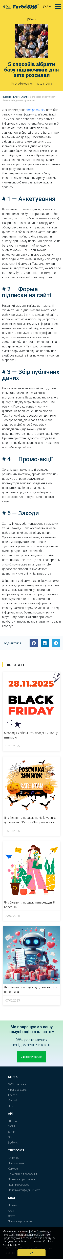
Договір (13, 1100)
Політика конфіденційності (24, 1190)
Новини (12, 1205)
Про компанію (16, 1163)
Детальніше (11, 1244)
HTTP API (13, 1121)
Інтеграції (13, 1095)
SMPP (11, 1126)
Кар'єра (13, 1168)
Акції (11, 1210)
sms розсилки (35, 110)
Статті (31, 19)
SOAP (11, 1131)
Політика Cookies (18, 1184)
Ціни (10, 1105)
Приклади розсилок (20, 1221)
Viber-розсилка (17, 1089)
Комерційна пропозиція (22, 1174)
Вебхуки (13, 1142)
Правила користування (22, 1179)
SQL (10, 1137)
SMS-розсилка (17, 1084)
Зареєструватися (31, 1056)
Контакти (13, 1157)
